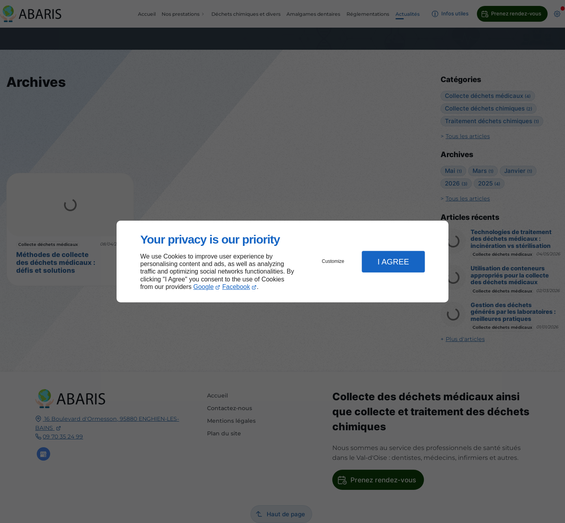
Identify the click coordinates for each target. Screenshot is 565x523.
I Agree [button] (393, 261)
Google (203, 286)
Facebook (236, 286)
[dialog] (282, 261)
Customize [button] (333, 261)
